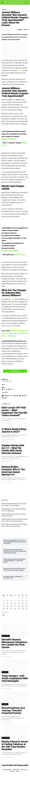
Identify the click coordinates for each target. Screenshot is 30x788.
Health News (5, 672)
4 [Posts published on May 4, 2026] (3, 601)
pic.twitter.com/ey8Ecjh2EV (10, 251)
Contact (17, 771)
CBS (12, 299)
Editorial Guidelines (7, 769)
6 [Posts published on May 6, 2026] (11, 601)
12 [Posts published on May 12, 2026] (7, 603)
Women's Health (5, 635)
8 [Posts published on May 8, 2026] (18, 601)
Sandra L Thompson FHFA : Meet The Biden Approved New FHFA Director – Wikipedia (15, 333)
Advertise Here (23, 769)
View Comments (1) (15, 371)
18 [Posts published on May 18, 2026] (3, 606)
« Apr (3, 615)
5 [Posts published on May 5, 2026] (7, 601)
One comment (6, 29)
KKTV (20, 70)
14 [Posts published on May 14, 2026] (15, 603)
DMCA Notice (16, 769)
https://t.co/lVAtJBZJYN (9, 139)
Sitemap (12, 771)
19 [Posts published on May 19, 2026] (7, 606)
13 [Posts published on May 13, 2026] (11, 603)
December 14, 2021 (20, 254)
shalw (3, 387)
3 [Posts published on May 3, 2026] (26, 598)
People (4, 9)
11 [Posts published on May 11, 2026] (3, 603)
